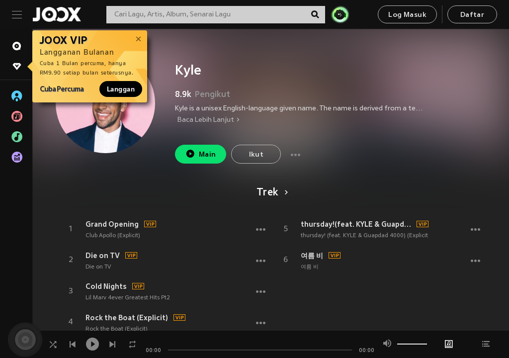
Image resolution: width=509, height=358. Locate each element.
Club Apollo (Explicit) (112, 236)
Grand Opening (112, 224)
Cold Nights (106, 286)
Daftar (472, 15)
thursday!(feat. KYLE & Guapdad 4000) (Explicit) (357, 224)
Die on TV (102, 256)
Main (200, 154)
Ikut (256, 155)
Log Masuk (407, 15)
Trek (270, 192)
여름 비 (312, 256)
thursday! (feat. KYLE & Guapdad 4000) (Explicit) (365, 236)
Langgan (121, 89)
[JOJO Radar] (340, 14)
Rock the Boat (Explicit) (126, 318)
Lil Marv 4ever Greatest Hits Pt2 (127, 298)
